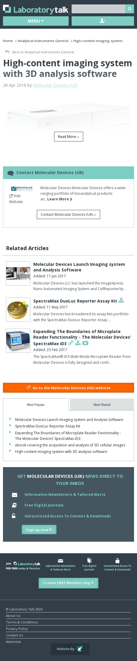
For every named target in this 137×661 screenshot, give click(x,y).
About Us (13, 615)
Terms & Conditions (22, 622)
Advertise (13, 641)
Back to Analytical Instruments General (39, 52)
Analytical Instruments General (43, 40)
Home (8, 40)
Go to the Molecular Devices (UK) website (69, 387)
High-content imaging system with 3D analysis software (61, 451)
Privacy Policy (17, 628)
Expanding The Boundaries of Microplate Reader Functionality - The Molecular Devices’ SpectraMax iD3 (82, 337)
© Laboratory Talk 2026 (24, 609)
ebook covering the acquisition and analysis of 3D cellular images (70, 445)
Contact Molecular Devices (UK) (68, 214)
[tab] (36, 404)
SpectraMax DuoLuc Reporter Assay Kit (75, 301)
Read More (68, 136)
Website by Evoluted (70, 649)
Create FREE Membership (68, 583)
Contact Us (14, 635)
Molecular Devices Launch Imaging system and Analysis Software (79, 267)
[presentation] (36, 404)
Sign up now (39, 530)
